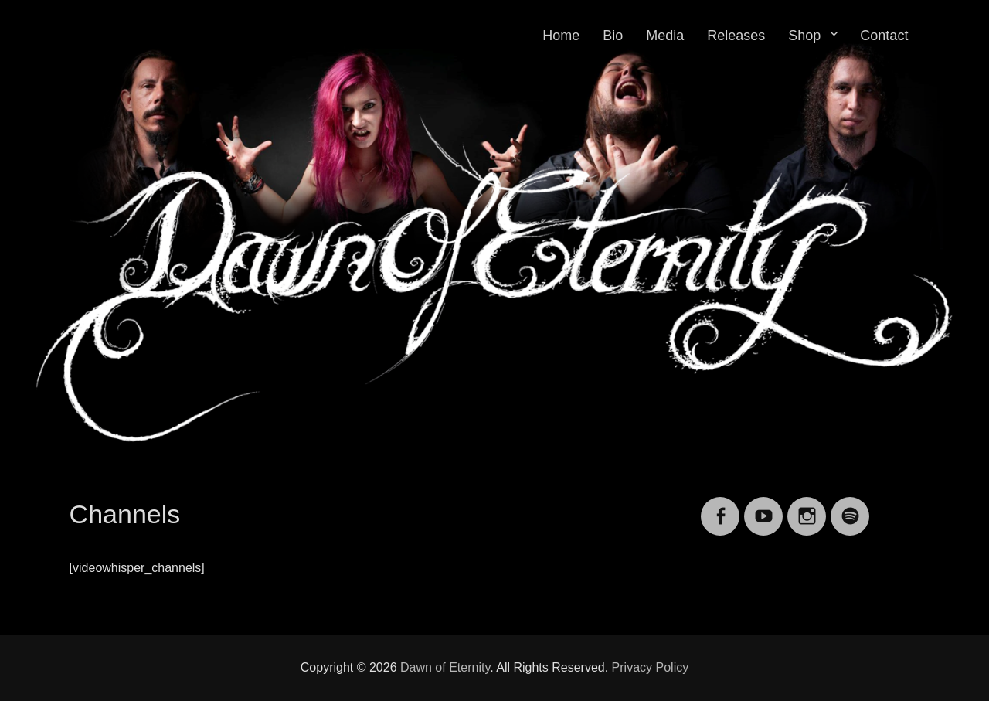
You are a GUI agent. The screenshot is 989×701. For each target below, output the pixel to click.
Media (665, 35)
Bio (613, 35)
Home (560, 35)
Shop (804, 35)
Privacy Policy (650, 667)
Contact (884, 35)
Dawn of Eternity (445, 667)
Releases (736, 35)
